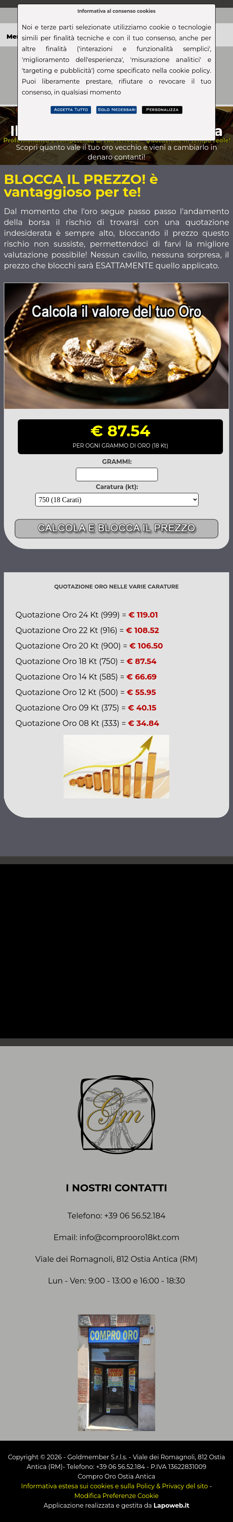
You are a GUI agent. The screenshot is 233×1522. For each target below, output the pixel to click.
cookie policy (189, 70)
